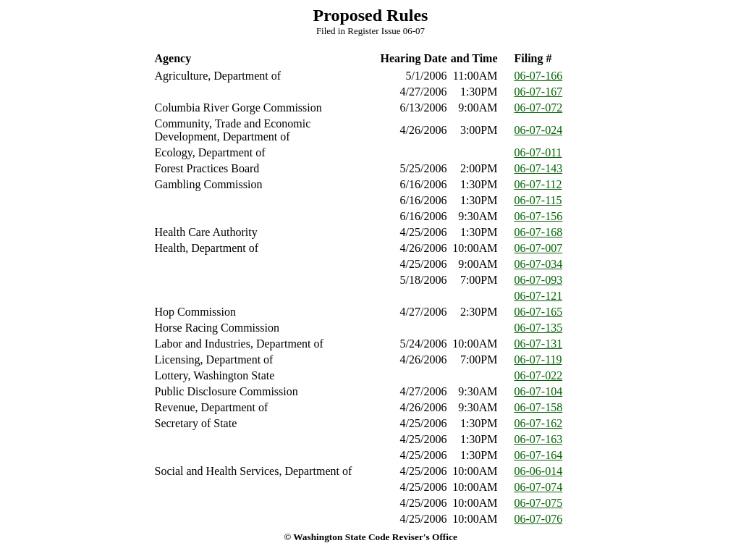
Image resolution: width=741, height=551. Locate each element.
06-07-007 (539, 248)
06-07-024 (539, 130)
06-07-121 (539, 296)
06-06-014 (539, 471)
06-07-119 (538, 359)
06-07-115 (538, 200)
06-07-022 (539, 375)
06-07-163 (539, 439)
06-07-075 (539, 503)
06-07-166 (539, 76)
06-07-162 (539, 423)
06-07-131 (539, 343)
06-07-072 (539, 107)
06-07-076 (539, 519)
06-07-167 (539, 91)
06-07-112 (538, 184)
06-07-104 (539, 391)
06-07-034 (539, 264)
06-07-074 (539, 487)
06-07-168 (539, 232)
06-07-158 (539, 407)
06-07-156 (539, 216)
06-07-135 (539, 327)
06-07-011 (538, 152)
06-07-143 (539, 168)
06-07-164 (539, 455)
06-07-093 (539, 280)
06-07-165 (539, 312)
